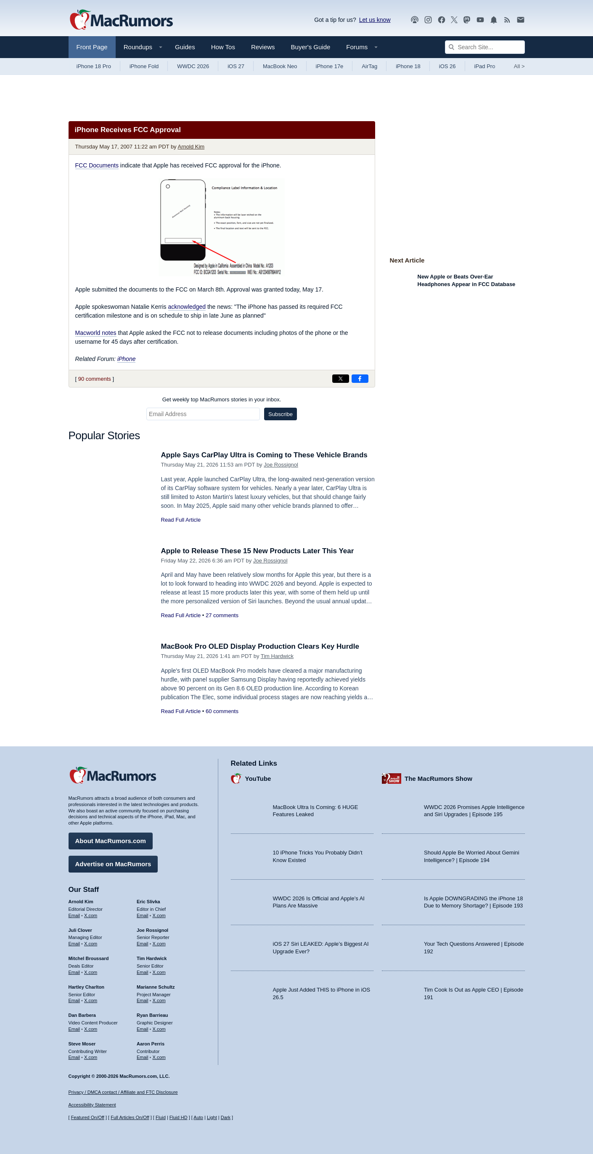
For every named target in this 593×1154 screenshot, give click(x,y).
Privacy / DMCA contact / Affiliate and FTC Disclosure (123, 1092)
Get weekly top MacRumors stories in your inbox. (221, 399)
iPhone (126, 358)
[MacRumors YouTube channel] (480, 20)
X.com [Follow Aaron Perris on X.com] (159, 1057)
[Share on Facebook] (360, 378)
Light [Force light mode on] (212, 1117)
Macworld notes (95, 332)
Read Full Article (181, 520)
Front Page (92, 46)
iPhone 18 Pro (94, 66)
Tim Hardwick (277, 656)
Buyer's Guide (311, 46)
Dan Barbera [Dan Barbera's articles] (82, 1015)
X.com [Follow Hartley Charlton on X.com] (90, 1000)
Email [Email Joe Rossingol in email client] (142, 943)
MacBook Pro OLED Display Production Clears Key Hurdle (260, 646)
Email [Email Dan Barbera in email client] (74, 1029)
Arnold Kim (191, 146)
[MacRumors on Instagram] (428, 20)
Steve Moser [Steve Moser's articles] (82, 1043)
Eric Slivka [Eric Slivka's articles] (148, 901)
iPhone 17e (330, 66)
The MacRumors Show (438, 778)
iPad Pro (484, 66)
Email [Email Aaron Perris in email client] (142, 1057)
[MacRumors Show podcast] (414, 20)
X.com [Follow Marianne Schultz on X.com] (159, 1000)
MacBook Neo (280, 66)
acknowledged (187, 306)
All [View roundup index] (519, 66)
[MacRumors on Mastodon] (467, 20)
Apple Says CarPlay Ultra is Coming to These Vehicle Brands (264, 455)
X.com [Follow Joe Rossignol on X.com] (159, 943)
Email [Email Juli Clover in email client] (74, 943)
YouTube (258, 778)
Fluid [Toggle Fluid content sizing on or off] (161, 1117)
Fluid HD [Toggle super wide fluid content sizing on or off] (178, 1117)
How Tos (223, 46)
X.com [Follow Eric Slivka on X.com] (159, 915)
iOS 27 (236, 66)
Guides (185, 46)
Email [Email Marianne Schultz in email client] (142, 1000)
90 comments (94, 379)
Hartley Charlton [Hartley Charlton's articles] (87, 987)
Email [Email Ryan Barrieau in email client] (142, 1029)
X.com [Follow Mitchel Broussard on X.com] (90, 972)
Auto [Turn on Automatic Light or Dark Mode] (198, 1117)
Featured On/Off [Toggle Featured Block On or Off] (87, 1117)
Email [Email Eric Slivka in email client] (142, 915)
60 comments (222, 711)
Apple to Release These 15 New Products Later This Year (257, 551)
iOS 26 (447, 66)
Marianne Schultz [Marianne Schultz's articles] (156, 987)
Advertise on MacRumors (113, 863)
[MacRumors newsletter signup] (520, 20)
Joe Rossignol (281, 465)
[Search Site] (485, 47)
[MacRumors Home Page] (121, 20)
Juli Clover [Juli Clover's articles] (80, 930)
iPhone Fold (144, 66)
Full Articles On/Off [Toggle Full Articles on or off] (130, 1117)
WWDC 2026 (193, 66)
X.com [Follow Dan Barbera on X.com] (90, 1029)
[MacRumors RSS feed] (507, 20)
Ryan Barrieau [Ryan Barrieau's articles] (152, 1015)
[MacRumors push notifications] (494, 20)
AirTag (369, 66)
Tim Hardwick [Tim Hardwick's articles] (152, 958)
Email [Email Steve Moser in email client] (74, 1057)
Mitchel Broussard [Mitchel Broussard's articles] (89, 958)
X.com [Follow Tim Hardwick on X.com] (159, 972)
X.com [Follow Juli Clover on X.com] (90, 943)
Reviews (263, 46)
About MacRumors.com (110, 840)
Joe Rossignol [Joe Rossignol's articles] (152, 930)
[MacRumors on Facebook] (441, 20)
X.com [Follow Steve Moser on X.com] (90, 1057)
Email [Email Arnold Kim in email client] (74, 915)
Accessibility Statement (92, 1104)
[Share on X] (340, 378)
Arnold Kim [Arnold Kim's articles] (81, 901)
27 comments (222, 615)
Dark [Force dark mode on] (225, 1117)
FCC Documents (97, 165)
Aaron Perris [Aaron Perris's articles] (150, 1043)
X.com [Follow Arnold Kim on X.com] (90, 915)
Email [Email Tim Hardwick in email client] (142, 972)
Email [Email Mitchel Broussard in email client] (74, 972)
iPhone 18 (408, 66)
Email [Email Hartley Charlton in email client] (74, 1000)
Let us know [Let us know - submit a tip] (375, 19)
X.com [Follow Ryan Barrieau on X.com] (159, 1029)
